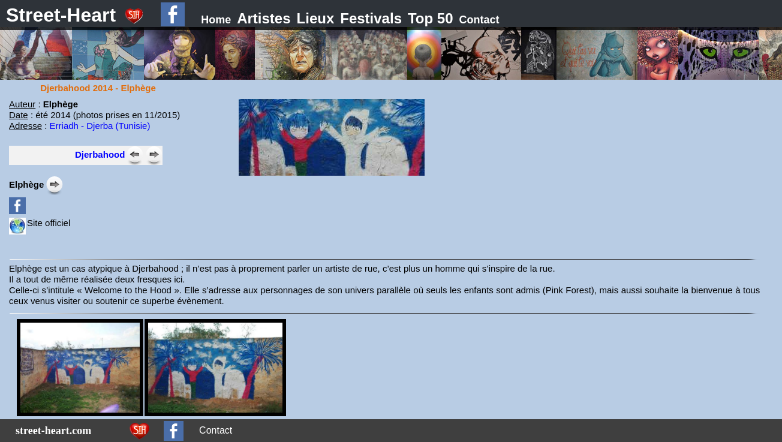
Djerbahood (100, 154)
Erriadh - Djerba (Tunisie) (100, 126)
